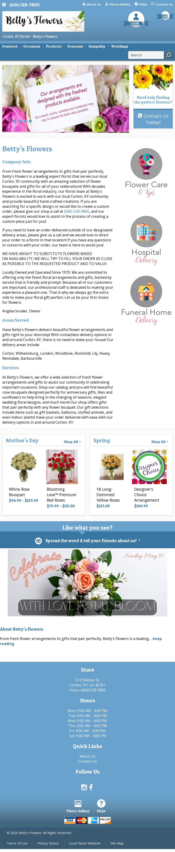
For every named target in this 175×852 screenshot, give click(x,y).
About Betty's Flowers (21, 629)
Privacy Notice (48, 846)
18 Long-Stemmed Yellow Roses (107, 495)
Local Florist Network (84, 846)
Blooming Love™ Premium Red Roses (61, 495)
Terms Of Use (17, 846)
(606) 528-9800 (24, 5)
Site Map (117, 846)
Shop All (73, 441)
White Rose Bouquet (18, 492)
